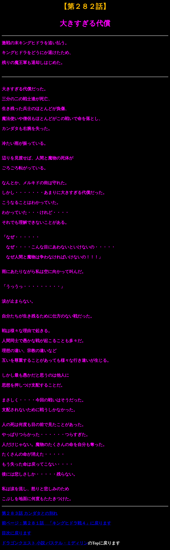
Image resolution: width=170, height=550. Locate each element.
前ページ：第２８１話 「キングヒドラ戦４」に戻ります (56, 523)
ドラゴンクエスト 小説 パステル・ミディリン (45, 543)
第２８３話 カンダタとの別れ (30, 513)
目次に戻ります (16, 533)
